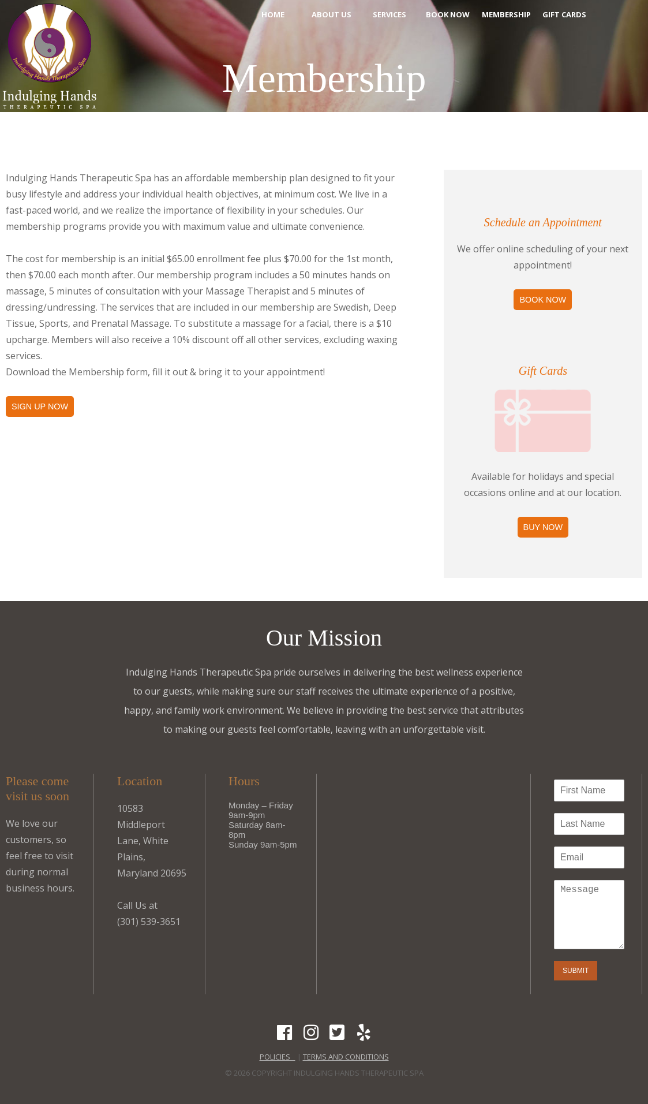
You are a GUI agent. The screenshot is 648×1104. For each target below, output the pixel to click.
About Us (331, 14)
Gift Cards (564, 14)
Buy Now (543, 527)
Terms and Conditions (346, 1056)
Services (389, 14)
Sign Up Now (40, 406)
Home (272, 14)
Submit (576, 971)
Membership (506, 14)
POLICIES (277, 1056)
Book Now (448, 14)
